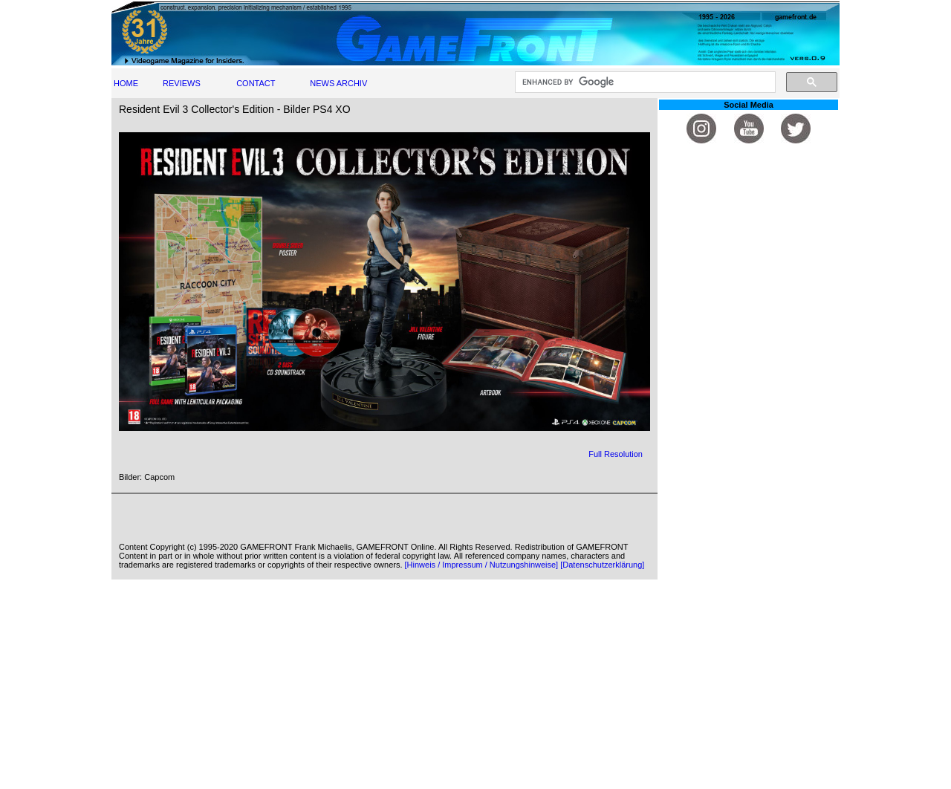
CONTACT (255, 83)
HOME (126, 83)
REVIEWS (182, 83)
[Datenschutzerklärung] (602, 564)
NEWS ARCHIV (338, 83)
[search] (644, 82)
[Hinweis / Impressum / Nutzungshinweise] (482, 564)
